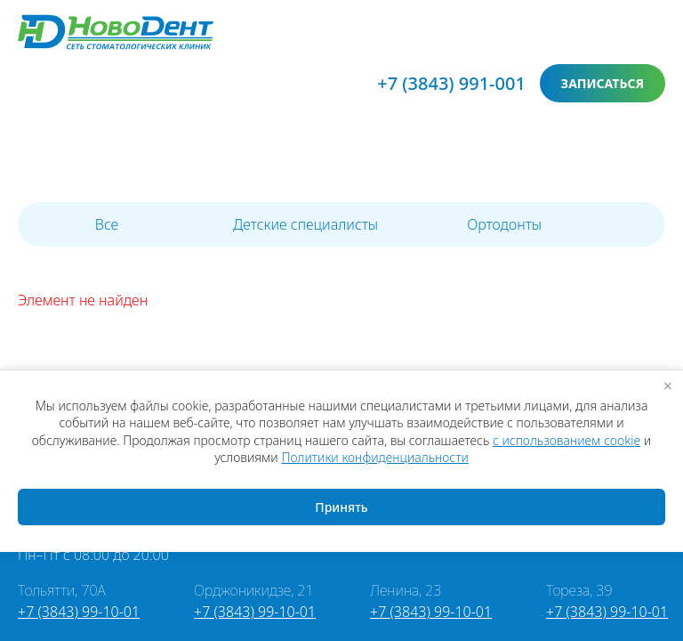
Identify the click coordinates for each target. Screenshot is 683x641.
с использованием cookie (566, 440)
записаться (602, 83)
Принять (341, 507)
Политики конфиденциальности (374, 457)
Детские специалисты (305, 224)
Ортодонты (504, 224)
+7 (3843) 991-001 (451, 83)
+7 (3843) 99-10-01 (79, 611)
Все (106, 224)
